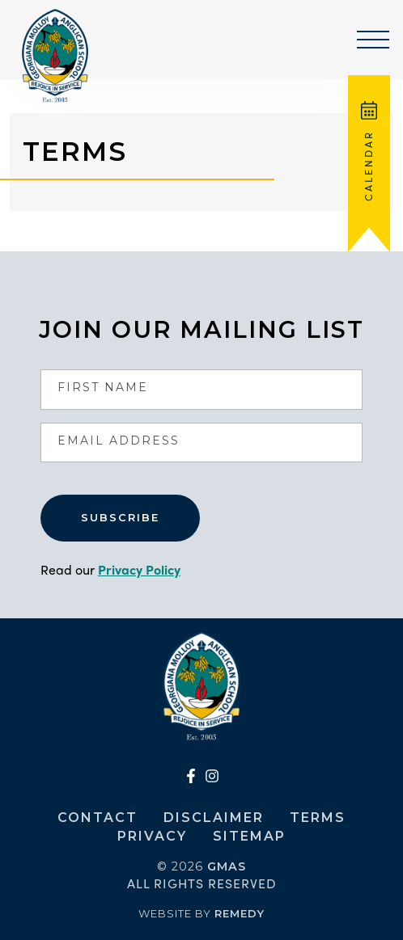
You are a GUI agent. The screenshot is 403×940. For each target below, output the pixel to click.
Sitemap (249, 836)
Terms (318, 817)
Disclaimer (213, 817)
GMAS (226, 866)
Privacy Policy (139, 569)
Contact (97, 817)
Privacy (152, 836)
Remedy (239, 913)
